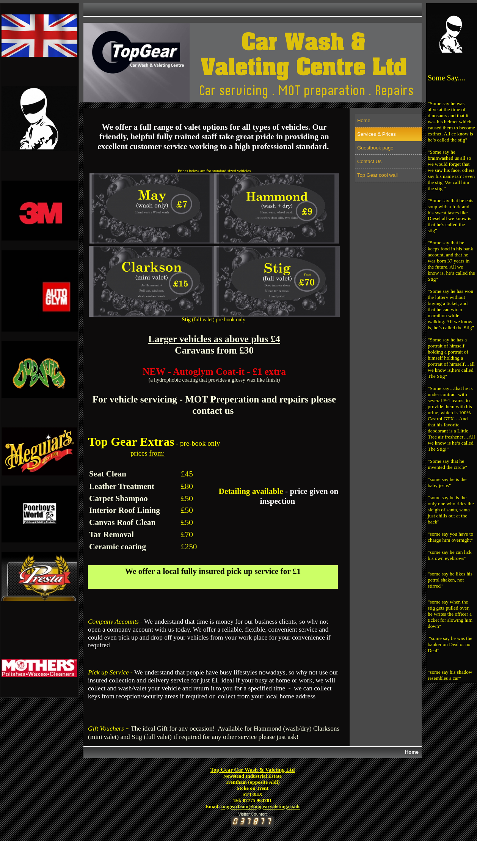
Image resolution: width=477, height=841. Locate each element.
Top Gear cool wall (377, 175)
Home (363, 120)
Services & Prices (376, 134)
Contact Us (369, 161)
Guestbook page (375, 148)
